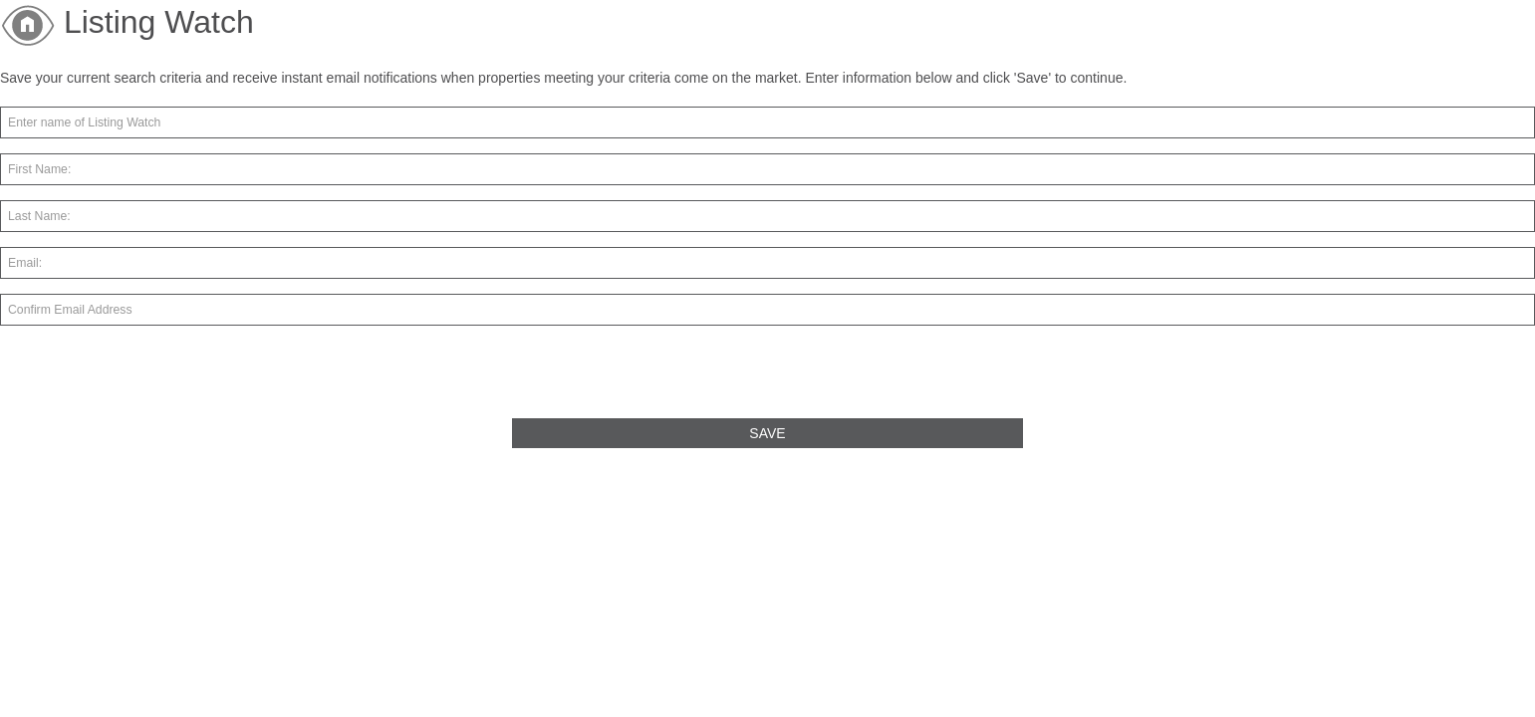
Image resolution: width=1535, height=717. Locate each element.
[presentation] (151, 379)
